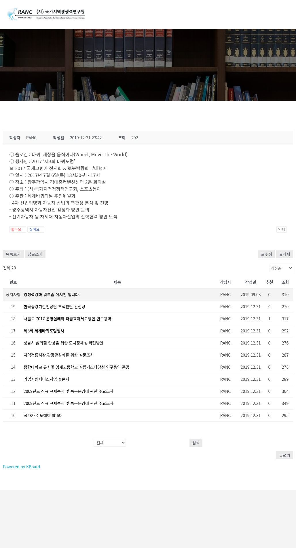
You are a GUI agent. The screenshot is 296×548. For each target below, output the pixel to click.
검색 (196, 443)
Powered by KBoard (21, 466)
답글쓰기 (35, 254)
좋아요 (17, 229)
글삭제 (284, 254)
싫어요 (36, 229)
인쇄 (281, 229)
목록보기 (13, 254)
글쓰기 (284, 455)
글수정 (266, 254)
